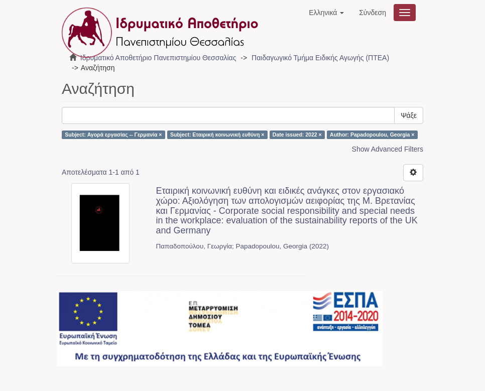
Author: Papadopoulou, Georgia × (372, 135)
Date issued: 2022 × (297, 135)
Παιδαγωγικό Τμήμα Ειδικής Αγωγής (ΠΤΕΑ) (320, 58)
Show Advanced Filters (387, 149)
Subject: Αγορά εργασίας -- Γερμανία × (113, 135)
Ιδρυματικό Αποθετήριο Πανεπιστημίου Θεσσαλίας (158, 58)
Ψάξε (409, 115)
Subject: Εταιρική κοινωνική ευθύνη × (217, 135)
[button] (326, 12)
